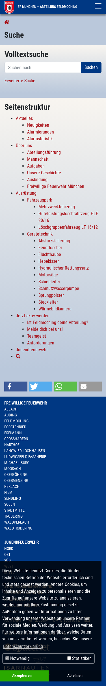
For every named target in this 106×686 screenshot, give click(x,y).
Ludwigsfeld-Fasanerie (25, 456)
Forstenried (15, 427)
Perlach (12, 486)
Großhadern (16, 439)
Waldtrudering (18, 528)
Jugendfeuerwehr (21, 542)
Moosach (12, 468)
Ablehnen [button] (75, 675)
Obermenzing (16, 480)
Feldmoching (16, 421)
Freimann (13, 433)
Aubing (10, 415)
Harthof (12, 444)
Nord (8, 548)
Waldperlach (16, 522)
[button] (15, 386)
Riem (8, 492)
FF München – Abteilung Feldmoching (41, 7)
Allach (11, 409)
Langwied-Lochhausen (24, 450)
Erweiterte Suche (20, 80)
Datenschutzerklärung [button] (23, 646)
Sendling (12, 498)
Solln (9, 504)
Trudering (13, 516)
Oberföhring (15, 474)
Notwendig (17, 658)
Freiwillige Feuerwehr (25, 403)
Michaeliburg (16, 462)
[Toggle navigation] (98, 6)
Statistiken (79, 658)
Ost (7, 554)
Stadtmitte (14, 510)
